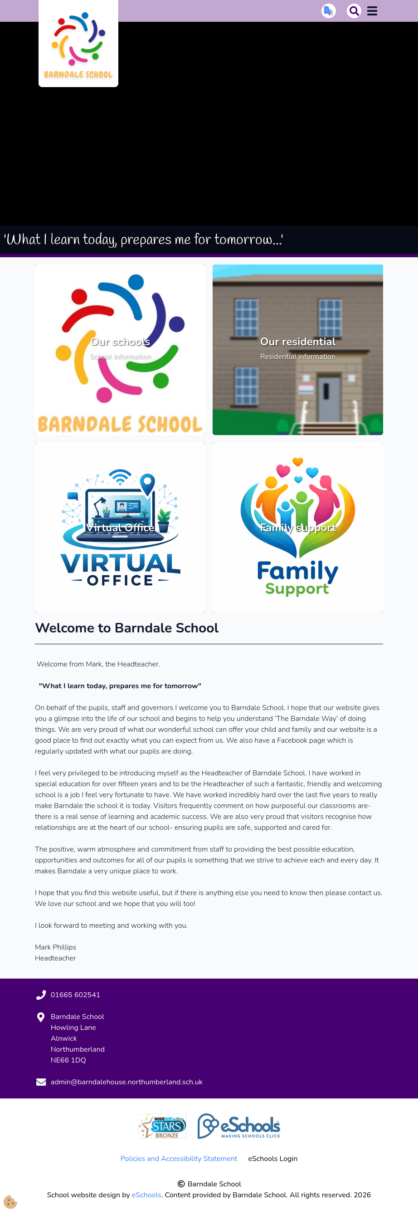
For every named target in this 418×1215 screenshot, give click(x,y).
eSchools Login (272, 1159)
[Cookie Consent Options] (10, 1203)
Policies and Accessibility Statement (179, 1159)
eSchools (146, 1195)
